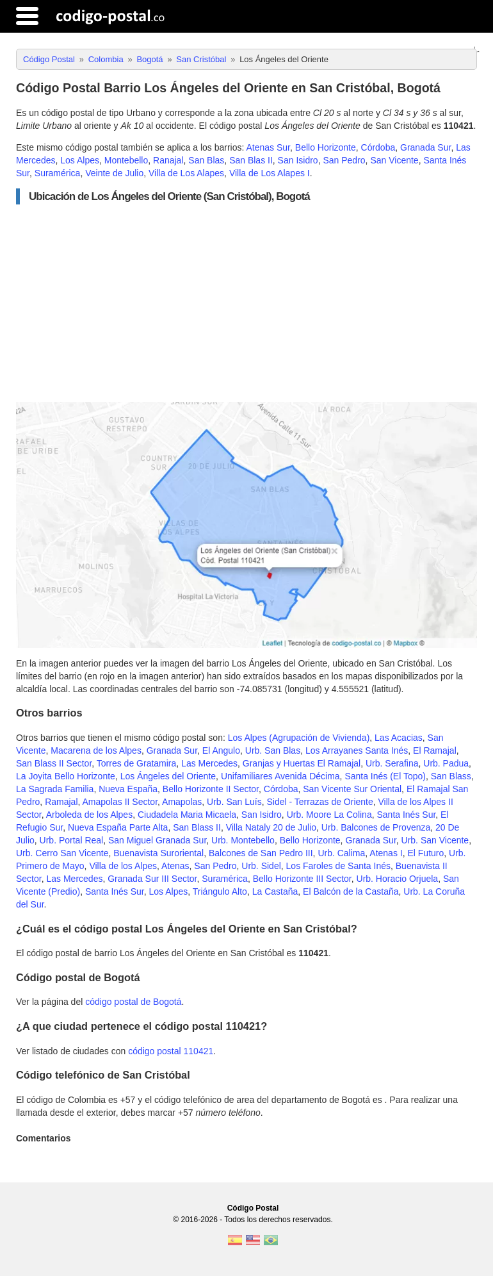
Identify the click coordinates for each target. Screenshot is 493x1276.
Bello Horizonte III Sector (302, 879)
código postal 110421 (170, 1051)
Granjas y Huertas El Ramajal (301, 763)
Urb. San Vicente (435, 840)
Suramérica (58, 173)
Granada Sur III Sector (152, 879)
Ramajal (61, 802)
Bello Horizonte (325, 147)
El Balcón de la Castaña (350, 891)
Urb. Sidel (260, 866)
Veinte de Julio (114, 173)
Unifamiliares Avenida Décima (280, 776)
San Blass (451, 776)
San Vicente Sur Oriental (352, 789)
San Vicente (394, 160)
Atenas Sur (269, 147)
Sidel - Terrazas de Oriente (319, 802)
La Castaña (275, 891)
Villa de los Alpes (123, 866)
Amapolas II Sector (120, 802)
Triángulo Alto (220, 891)
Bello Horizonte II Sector (211, 789)
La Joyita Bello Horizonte (65, 776)
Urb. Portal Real (72, 840)
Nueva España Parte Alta (118, 827)
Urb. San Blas (272, 750)
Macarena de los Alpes (96, 750)
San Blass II (197, 827)
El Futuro (425, 853)
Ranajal (168, 160)
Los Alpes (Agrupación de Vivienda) (299, 738)
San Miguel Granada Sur (157, 840)
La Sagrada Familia (54, 789)
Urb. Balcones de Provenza (375, 827)
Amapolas (182, 802)
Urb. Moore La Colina (329, 814)
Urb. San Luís (234, 802)
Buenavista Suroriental (158, 853)
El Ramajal (435, 750)
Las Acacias (399, 738)
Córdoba (378, 147)
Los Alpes (79, 160)
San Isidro (298, 160)
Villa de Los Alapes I (269, 173)
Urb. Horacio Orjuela (398, 879)
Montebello (126, 160)
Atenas (175, 866)
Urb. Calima (341, 853)
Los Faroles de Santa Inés (338, 866)
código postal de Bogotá (133, 1002)
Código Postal (253, 1208)
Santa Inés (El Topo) (385, 776)
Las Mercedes (209, 763)
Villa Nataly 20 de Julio (271, 827)
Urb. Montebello (243, 840)
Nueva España (128, 789)
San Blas (206, 160)
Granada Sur (425, 147)
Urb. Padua (446, 763)
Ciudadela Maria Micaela (187, 814)
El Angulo (221, 750)
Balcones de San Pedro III (261, 853)
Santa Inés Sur (405, 814)
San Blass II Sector (54, 763)
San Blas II (251, 160)
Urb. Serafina (392, 763)
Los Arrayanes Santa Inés (356, 750)
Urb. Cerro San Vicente (62, 853)
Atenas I (385, 853)
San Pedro (344, 160)
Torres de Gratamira (136, 763)
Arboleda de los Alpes (89, 814)
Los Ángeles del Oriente (168, 776)
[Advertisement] (246, 303)
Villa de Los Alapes (186, 173)
